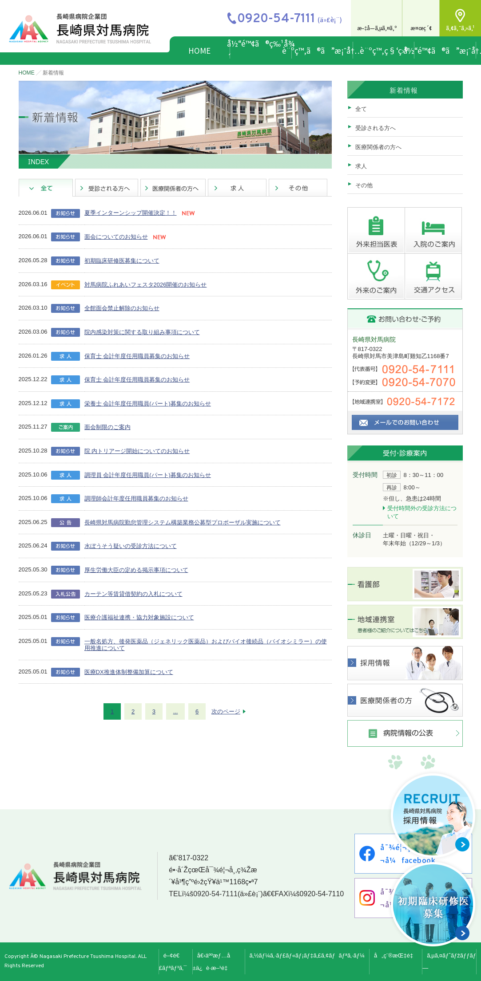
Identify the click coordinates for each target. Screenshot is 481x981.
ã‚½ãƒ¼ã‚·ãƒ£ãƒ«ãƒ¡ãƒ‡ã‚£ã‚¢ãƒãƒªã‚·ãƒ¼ (307, 955)
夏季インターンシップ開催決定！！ (130, 212)
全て (361, 109)
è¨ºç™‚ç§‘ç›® (384, 50)
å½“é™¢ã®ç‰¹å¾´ (260, 50)
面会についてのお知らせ (116, 236)
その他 (364, 185)
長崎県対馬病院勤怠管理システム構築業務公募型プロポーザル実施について (182, 522)
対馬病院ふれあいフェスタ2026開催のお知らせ (145, 284)
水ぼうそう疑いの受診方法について (130, 546)
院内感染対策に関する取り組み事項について (142, 332)
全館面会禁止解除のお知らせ (121, 308)
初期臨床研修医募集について (121, 260)
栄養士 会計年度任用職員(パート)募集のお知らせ (147, 403)
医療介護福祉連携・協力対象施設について (139, 617)
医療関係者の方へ (378, 147)
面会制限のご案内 (107, 427)
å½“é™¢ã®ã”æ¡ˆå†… (445, 50)
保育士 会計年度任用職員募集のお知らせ (137, 356)
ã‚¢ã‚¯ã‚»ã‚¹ (460, 28)
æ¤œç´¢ (421, 28)
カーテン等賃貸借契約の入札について (133, 594)
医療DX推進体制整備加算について (128, 672)
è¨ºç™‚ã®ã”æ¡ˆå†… (322, 50)
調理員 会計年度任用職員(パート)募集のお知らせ (147, 475)
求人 (361, 166)
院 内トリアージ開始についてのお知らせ (137, 451)
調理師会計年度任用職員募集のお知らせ (136, 498)
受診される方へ (375, 128)
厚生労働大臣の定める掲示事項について (136, 570)
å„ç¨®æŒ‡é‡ (395, 955)
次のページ (225, 711)
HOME (199, 50)
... (175, 711)
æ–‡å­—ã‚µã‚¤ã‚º (377, 28)
